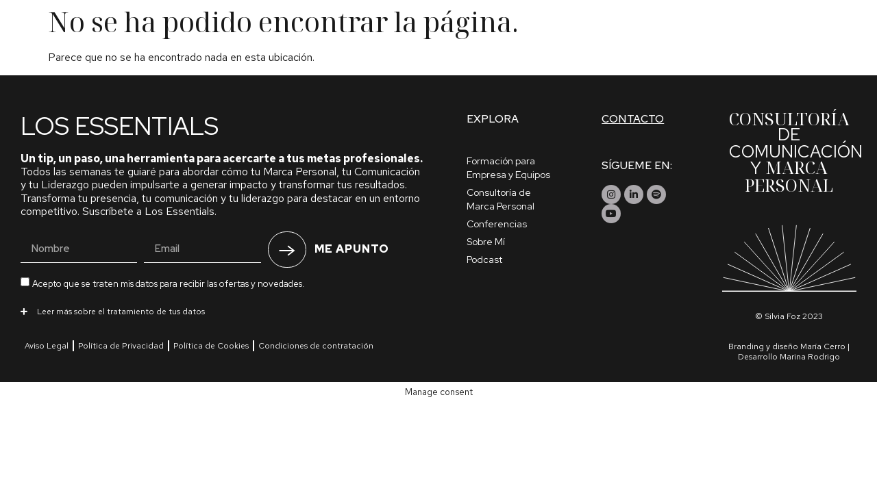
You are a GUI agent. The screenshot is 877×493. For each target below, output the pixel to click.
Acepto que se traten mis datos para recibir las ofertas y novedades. (168, 284)
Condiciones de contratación (315, 345)
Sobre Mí (486, 242)
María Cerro (822, 346)
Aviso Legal (47, 345)
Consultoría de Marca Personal (500, 199)
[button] (223, 310)
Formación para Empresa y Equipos (508, 168)
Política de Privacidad (121, 345)
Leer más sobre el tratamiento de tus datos (121, 311)
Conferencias (497, 224)
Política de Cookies (211, 345)
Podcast (484, 259)
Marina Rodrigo (810, 356)
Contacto (633, 119)
